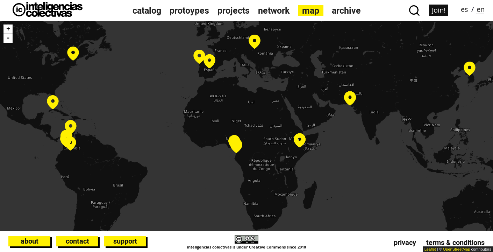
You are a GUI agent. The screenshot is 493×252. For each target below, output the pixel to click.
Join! (438, 10)
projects (233, 10)
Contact (77, 241)
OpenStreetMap (456, 249)
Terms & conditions (455, 242)
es (464, 9)
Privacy (405, 242)
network (274, 10)
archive (346, 10)
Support (125, 241)
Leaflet (430, 249)
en (481, 9)
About (29, 241)
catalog (147, 10)
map (310, 10)
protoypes (189, 10)
